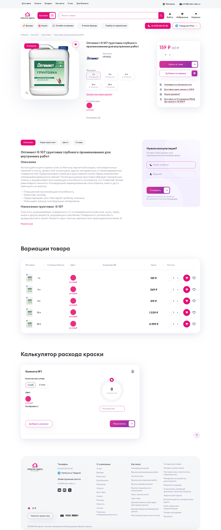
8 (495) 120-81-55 (65, 468)
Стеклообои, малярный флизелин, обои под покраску (177, 490)
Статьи (100, 508)
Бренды (100, 472)
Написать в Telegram (69, 473)
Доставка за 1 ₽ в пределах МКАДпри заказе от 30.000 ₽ (179, 100)
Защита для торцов (173, 495)
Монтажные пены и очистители (145, 515)
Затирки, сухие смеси (174, 468)
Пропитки (168, 516)
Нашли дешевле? (172, 94)
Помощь (100, 500)
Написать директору (40, 516)
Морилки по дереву (172, 485)
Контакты (60, 3)
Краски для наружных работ (144, 480)
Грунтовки (136, 498)
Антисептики (137, 476)
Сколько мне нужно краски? (99, 94)
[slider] (112, 380)
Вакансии (101, 476)
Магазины (101, 484)
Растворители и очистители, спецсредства (177, 473)
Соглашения (172, 199)
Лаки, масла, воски (140, 494)
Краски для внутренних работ (145, 472)
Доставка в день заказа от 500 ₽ (179, 89)
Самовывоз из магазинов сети (178, 84)
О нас (70, 3)
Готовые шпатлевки (172, 464)
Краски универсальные (142, 484)
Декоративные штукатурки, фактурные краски (144, 503)
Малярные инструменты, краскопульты (175, 479)
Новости (100, 504)
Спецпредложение (140, 468)
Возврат (48, 3)
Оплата (37, 3)
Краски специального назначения (141, 489)
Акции (99, 496)
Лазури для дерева (172, 512)
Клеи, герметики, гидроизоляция (171, 507)
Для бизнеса (82, 3)
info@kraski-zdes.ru (66, 483)
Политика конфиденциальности (107, 513)
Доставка (26, 3)
